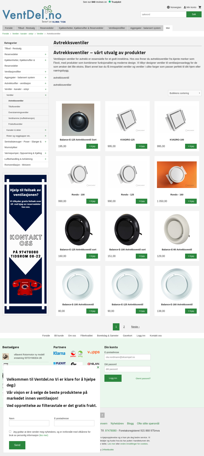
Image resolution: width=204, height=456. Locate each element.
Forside (9, 28)
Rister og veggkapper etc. (18, 136)
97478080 (111, 430)
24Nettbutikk (108, 449)
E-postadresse (111, 352)
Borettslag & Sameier (107, 335)
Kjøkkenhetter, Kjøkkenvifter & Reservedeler (81, 28)
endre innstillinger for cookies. (134, 444)
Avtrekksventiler (15, 101)
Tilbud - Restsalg (26, 28)
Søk (194, 14)
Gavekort (127, 335)
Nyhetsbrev (117, 423)
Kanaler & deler (13, 130)
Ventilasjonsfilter (117, 28)
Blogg (130, 423)
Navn (29, 421)
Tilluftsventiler (14, 106)
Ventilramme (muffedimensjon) (21, 118)
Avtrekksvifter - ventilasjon (18, 83)
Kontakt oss (156, 335)
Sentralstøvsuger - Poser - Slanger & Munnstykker (23, 144)
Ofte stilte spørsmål (148, 423)
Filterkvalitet (87, 335)
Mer (168, 28)
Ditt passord (110, 364)
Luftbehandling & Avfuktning (18, 159)
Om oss (72, 335)
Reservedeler (47, 28)
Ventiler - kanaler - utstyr (17, 89)
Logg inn (141, 335)
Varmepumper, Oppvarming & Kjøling (23, 153)
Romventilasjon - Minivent (17, 165)
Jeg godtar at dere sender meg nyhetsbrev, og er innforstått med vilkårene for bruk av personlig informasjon (50, 434)
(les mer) (43, 435)
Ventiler (9, 95)
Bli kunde (59, 335)
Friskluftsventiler (15, 124)
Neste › (135, 326)
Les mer (112, 444)
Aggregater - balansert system (145, 28)
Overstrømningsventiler (18, 112)
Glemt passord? (143, 378)
